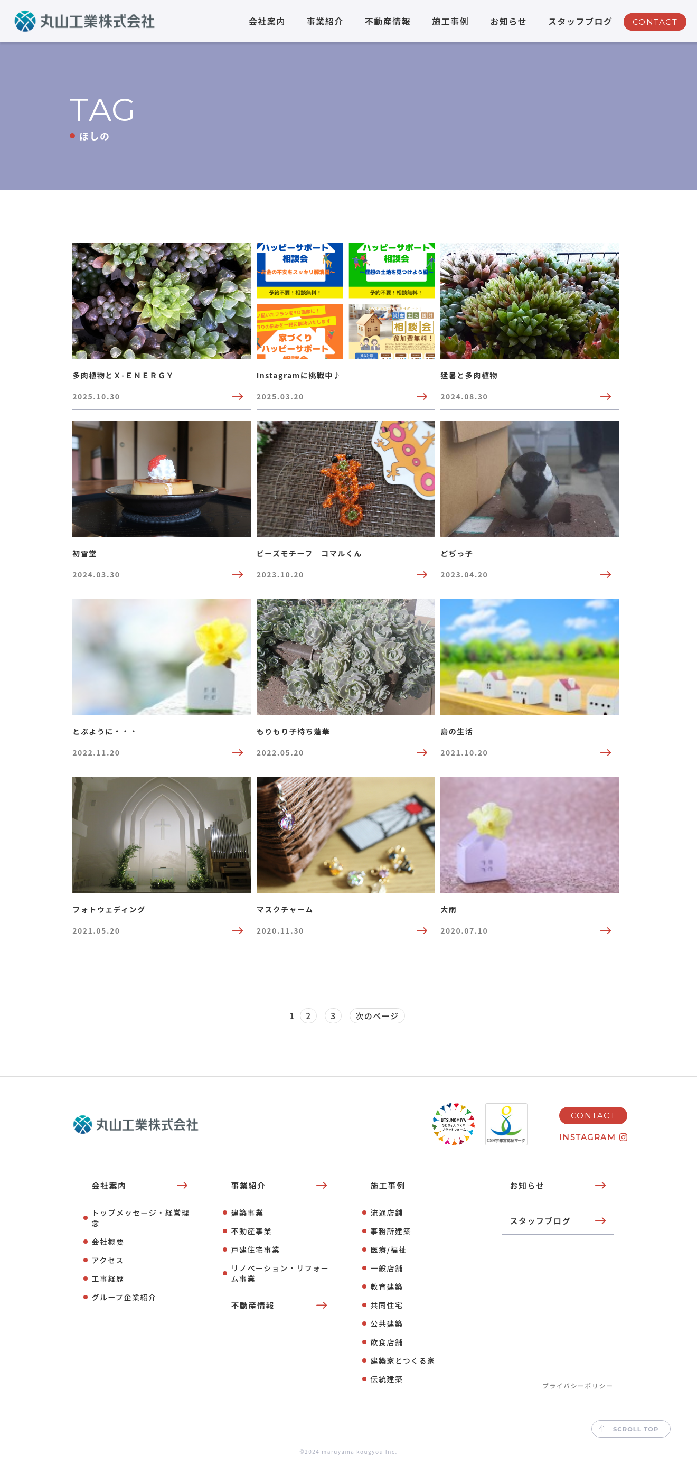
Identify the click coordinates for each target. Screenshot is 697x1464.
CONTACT (655, 22)
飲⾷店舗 (386, 1342)
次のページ (377, 1015)
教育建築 (386, 1286)
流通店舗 (386, 1212)
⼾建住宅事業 (255, 1249)
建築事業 (247, 1212)
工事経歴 (107, 1278)
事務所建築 (390, 1231)
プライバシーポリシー (578, 1385)
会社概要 (107, 1241)
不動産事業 (251, 1231)
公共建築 (386, 1323)
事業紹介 (325, 21)
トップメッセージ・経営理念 (140, 1217)
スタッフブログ (580, 21)
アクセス (107, 1260)
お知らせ (508, 21)
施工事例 (450, 21)
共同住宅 (386, 1305)
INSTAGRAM (587, 1137)
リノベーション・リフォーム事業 (280, 1273)
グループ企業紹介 (123, 1297)
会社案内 (267, 21)
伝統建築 (386, 1379)
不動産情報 (388, 21)
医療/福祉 (388, 1249)
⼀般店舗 (386, 1268)
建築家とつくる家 (402, 1360)
